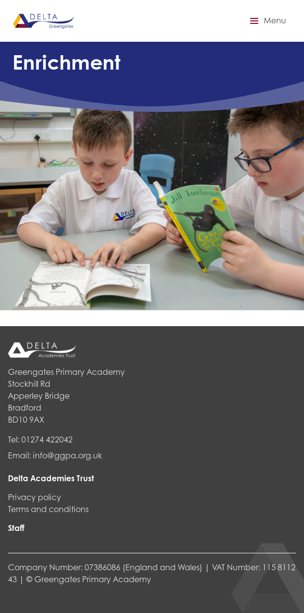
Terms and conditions (48, 509)
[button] (266, 21)
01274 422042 (47, 439)
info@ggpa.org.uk (67, 455)
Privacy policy (34, 497)
